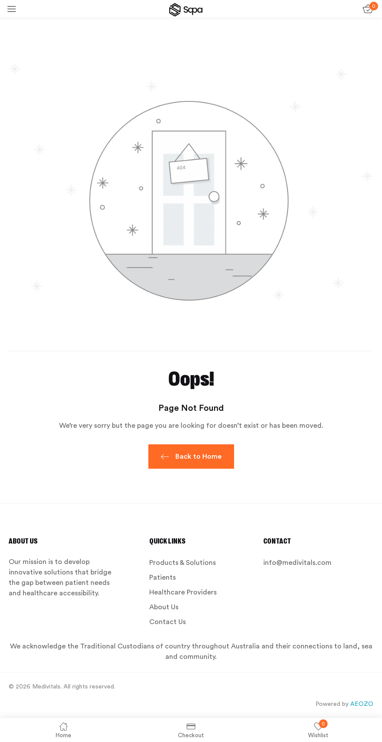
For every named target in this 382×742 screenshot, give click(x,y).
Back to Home (191, 457)
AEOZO (361, 704)
